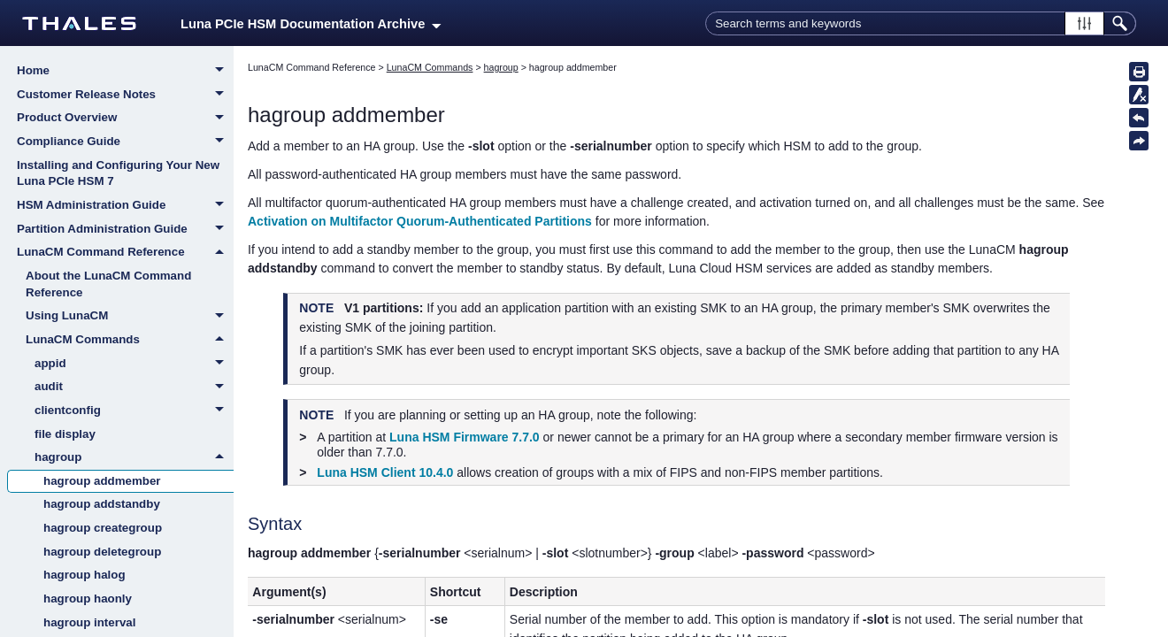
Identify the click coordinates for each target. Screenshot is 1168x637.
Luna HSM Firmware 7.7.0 (464, 437)
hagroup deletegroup (102, 551)
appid (134, 364)
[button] (1084, 23)
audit (134, 387)
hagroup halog (84, 574)
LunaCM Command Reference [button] (125, 252)
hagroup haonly (87, 598)
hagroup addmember (102, 480)
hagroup (134, 457)
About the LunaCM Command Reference (108, 284)
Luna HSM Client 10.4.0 (385, 472)
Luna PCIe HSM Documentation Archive (311, 24)
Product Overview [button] (125, 118)
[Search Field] (920, 23)
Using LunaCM (130, 316)
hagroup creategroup (102, 527)
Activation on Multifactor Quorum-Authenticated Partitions (420, 221)
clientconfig (134, 411)
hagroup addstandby (101, 503)
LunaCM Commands (130, 339)
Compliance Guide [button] (125, 142)
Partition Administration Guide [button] (125, 230)
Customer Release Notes (125, 95)
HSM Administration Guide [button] (125, 206)
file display (65, 434)
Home (125, 71)
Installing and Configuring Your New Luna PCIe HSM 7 (118, 173)
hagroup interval (89, 622)
